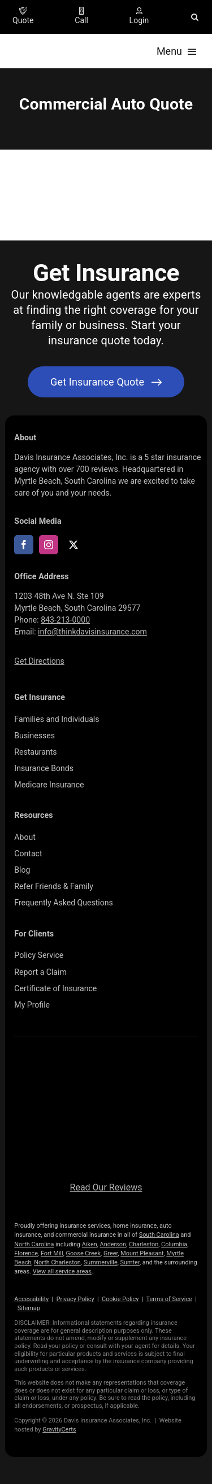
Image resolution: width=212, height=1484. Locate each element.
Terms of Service (169, 1299)
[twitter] (73, 544)
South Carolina (159, 1234)
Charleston (143, 1244)
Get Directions (39, 661)
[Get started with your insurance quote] (106, 381)
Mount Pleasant (141, 1253)
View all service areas (62, 1271)
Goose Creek (83, 1253)
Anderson (113, 1244)
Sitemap (29, 1308)
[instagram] (48, 544)
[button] (195, 17)
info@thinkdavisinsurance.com (92, 631)
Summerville (101, 1262)
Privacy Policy (75, 1299)
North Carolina (34, 1244)
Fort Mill (52, 1253)
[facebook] (23, 544)
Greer (110, 1253)
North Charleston (57, 1262)
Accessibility (31, 1299)
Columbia (174, 1244)
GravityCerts (59, 1429)
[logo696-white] (106, 1063)
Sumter (130, 1262)
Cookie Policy (120, 1299)
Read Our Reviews (106, 1187)
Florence (26, 1253)
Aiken (89, 1244)
